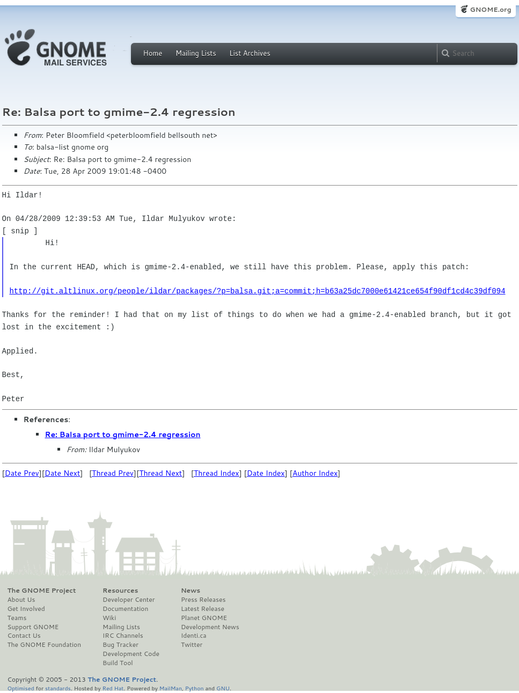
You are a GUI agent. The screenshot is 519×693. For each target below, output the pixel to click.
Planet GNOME (204, 618)
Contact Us (24, 635)
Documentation (125, 608)
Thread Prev (113, 473)
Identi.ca (194, 635)
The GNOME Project (42, 590)
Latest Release (202, 608)
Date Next (62, 473)
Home (153, 53)
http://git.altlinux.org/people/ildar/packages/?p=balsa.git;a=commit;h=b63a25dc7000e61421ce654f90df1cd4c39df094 (257, 291)
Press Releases (203, 599)
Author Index (315, 473)
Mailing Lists (196, 53)
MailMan (170, 688)
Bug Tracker (120, 644)
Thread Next (160, 473)
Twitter (191, 644)
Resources (120, 590)
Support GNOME (33, 627)
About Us (21, 599)
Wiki (109, 618)
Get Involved (26, 608)
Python (194, 688)
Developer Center (129, 599)
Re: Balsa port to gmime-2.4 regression (123, 434)
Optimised (21, 688)
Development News (210, 627)
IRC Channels (123, 635)
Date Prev (22, 473)
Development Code (131, 654)
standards (58, 688)
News (190, 590)
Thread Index (216, 473)
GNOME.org (490, 9)
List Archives (249, 53)
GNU (223, 688)
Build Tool (118, 663)
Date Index (266, 473)
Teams (17, 618)
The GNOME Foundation (45, 644)
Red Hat (112, 688)
